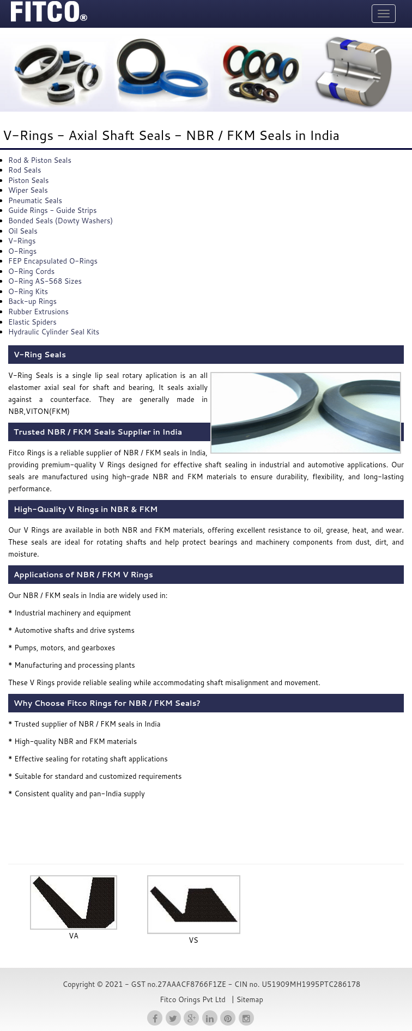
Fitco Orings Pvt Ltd (193, 999)
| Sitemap (246, 999)
